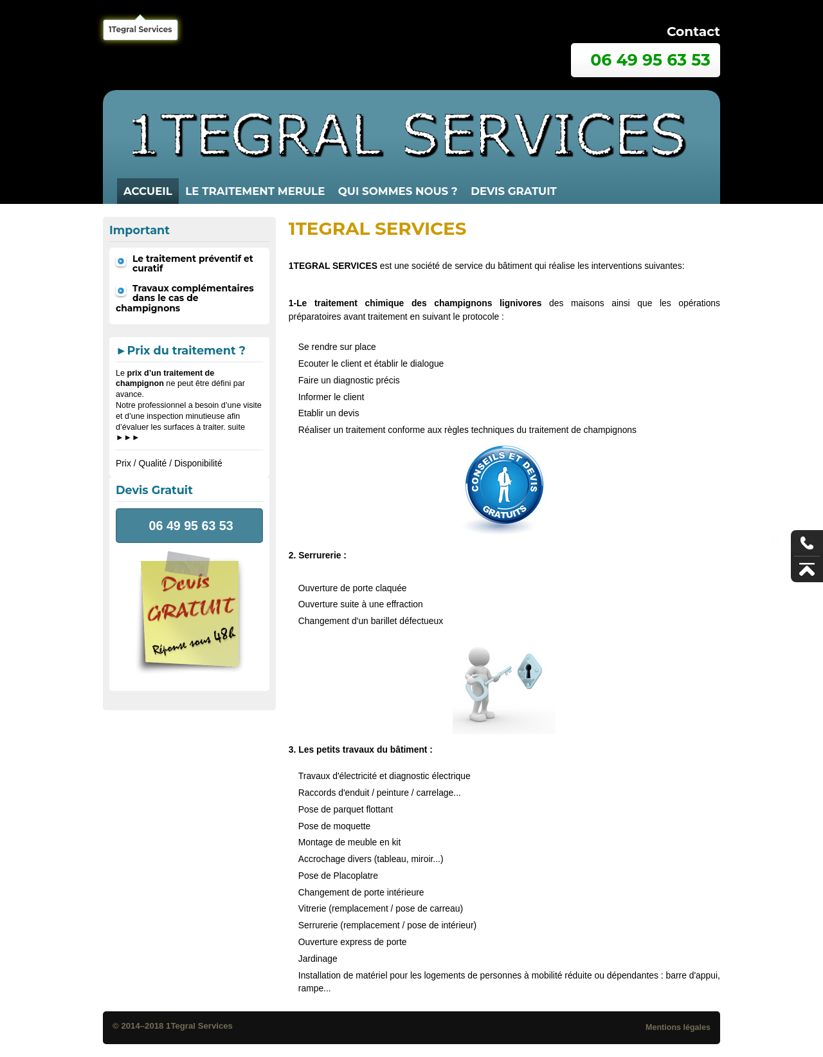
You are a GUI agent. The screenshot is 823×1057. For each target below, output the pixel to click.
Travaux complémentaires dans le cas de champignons (185, 298)
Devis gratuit (514, 191)
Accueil (147, 191)
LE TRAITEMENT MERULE (255, 191)
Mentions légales (678, 1027)
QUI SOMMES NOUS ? (398, 191)
